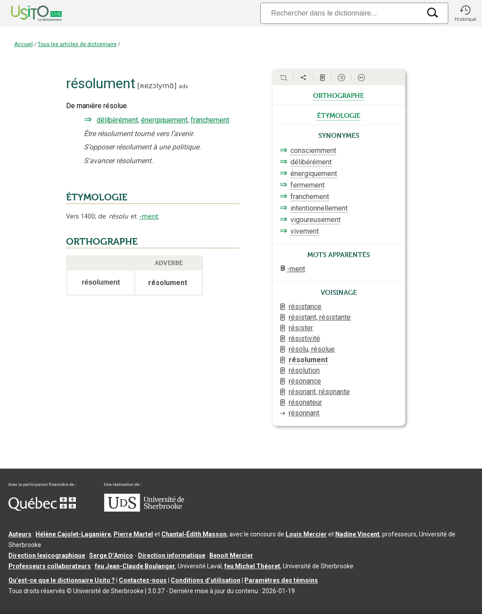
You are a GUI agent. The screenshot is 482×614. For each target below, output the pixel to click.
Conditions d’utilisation (205, 580)
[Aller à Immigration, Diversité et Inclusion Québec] (42, 508)
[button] (465, 13)
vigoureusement (315, 219)
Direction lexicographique (46, 555)
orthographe (338, 95)
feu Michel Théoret (252, 566)
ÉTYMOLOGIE (96, 197)
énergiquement (164, 120)
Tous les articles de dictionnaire (77, 44)
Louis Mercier (306, 534)
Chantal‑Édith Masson (194, 534)
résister (301, 328)
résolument (308, 360)
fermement (307, 185)
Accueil (23, 44)
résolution (304, 370)
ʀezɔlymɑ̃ (157, 86)
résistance (305, 306)
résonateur (305, 402)
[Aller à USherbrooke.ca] (144, 509)
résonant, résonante (319, 391)
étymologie (339, 115)
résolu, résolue (312, 349)
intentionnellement (319, 208)
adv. (184, 86)
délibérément (117, 120)
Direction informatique (171, 555)
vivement (304, 231)
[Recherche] (340, 13)
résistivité (304, 338)
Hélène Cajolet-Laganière (73, 534)
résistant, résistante (320, 317)
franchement (210, 120)
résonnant (304, 413)
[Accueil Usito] (26, 13)
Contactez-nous (143, 580)
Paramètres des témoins (281, 580)
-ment (149, 216)
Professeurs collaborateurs (49, 566)
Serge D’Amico (111, 555)
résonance (305, 381)
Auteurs (19, 534)
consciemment (313, 150)
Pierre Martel (133, 534)
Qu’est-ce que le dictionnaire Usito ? (61, 580)
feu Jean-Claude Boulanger (135, 566)
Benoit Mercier (231, 555)
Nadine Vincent (357, 534)
